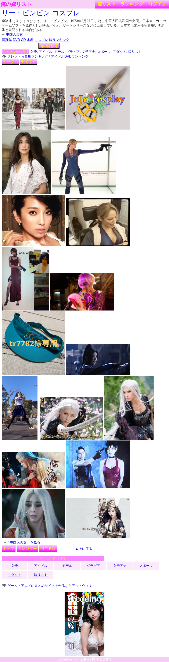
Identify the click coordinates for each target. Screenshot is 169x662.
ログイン (157, 3)
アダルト (119, 52)
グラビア (73, 52)
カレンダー (27, 548)
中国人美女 (14, 34)
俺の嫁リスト (16, 4)
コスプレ (41, 40)
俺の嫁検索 (48, 46)
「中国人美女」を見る (23, 542)
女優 (33, 52)
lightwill (79, 659)
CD (23, 40)
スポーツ (104, 52)
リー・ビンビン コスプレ (41, 13)
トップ (8, 548)
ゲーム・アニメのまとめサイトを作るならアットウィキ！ (51, 585)
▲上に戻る (83, 548)
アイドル (45, 52)
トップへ (10, 62)
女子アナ (88, 52)
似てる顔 (28, 62)
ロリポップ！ (102, 659)
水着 (30, 40)
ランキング (132, 3)
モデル (59, 52)
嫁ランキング (59, 40)
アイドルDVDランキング (70, 56)
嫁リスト (106, 3)
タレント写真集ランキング (27, 56)
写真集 (7, 40)
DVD (16, 40)
